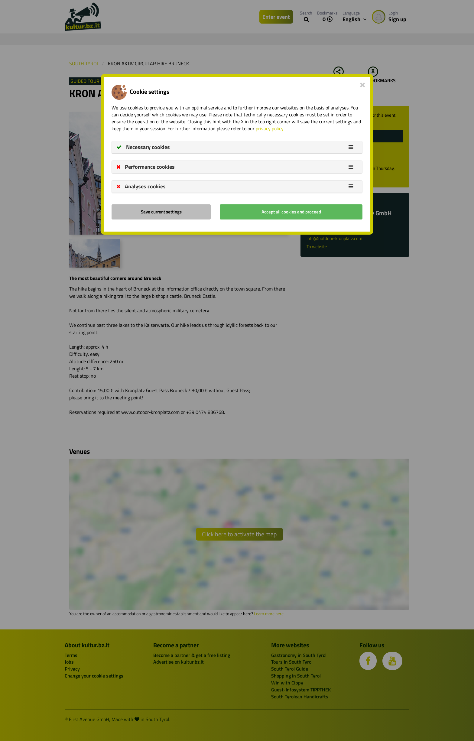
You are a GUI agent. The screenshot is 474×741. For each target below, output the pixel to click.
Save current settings (161, 211)
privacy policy (269, 128)
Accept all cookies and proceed (291, 211)
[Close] (362, 84)
